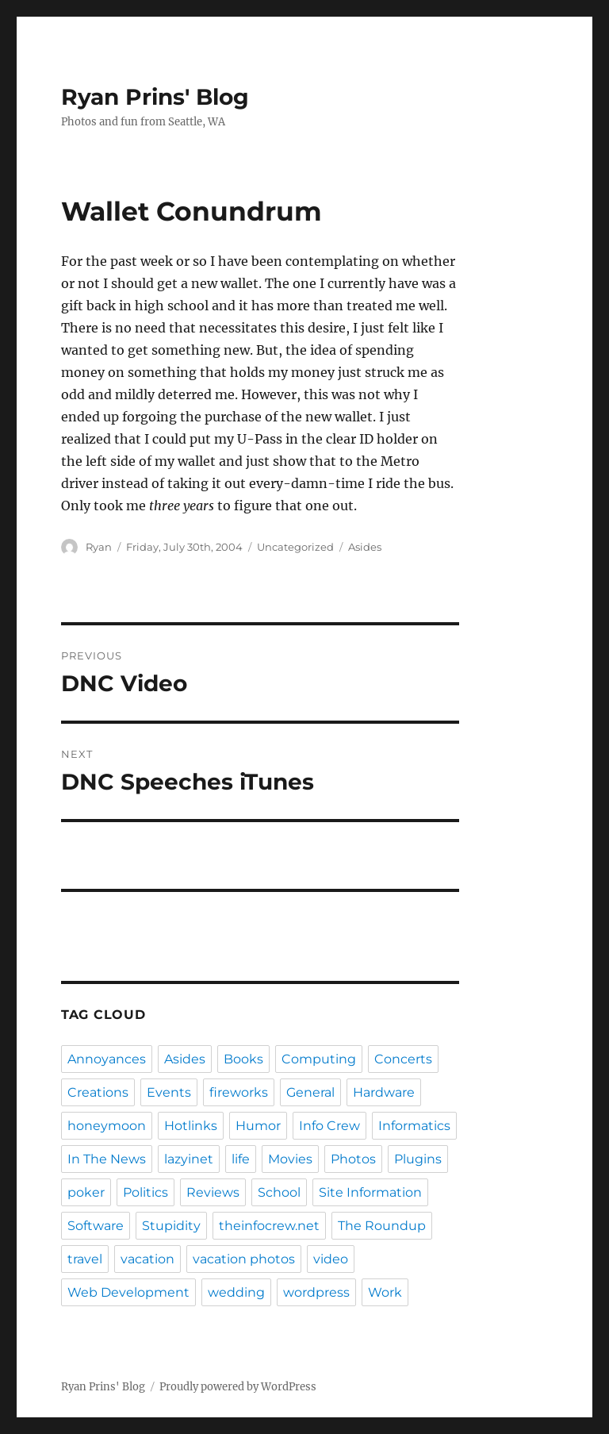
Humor (258, 1125)
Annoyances (106, 1059)
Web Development (128, 1292)
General (310, 1092)
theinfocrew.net (269, 1225)
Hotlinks (190, 1125)
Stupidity (171, 1225)
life (241, 1159)
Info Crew (329, 1125)
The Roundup (382, 1225)
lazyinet (188, 1159)
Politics (145, 1192)
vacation (147, 1259)
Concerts (403, 1059)
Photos (353, 1159)
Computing (319, 1059)
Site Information (370, 1192)
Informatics (414, 1125)
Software (95, 1225)
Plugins (418, 1159)
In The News (106, 1159)
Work (385, 1292)
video (330, 1259)
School (279, 1192)
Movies (290, 1159)
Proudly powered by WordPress (237, 1387)
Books (243, 1059)
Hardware (384, 1092)
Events (169, 1092)
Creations (97, 1092)
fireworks (238, 1092)
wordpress (316, 1292)
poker (86, 1192)
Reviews (212, 1192)
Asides (364, 546)
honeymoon (106, 1125)
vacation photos (244, 1259)
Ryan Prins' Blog (155, 96)
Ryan (99, 546)
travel (84, 1259)
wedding (236, 1292)
